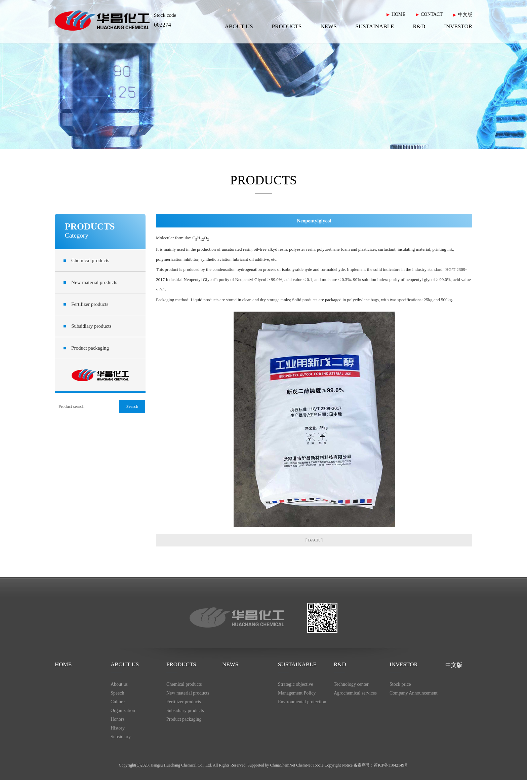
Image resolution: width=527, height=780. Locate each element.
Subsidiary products (87, 326)
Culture (118, 701)
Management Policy (297, 693)
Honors (117, 719)
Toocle (318, 765)
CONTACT (432, 14)
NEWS (328, 26)
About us (119, 684)
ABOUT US (239, 26)
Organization (123, 710)
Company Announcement (414, 693)
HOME (398, 14)
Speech (117, 693)
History (118, 728)
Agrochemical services (355, 693)
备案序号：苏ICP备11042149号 (381, 765)
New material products (90, 282)
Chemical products (86, 260)
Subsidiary (121, 736)
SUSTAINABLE (375, 26)
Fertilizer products (85, 304)
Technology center (351, 684)
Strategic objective (295, 684)
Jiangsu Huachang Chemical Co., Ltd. (181, 765)
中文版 (465, 14)
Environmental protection (302, 701)
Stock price (400, 684)
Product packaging (86, 348)
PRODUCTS (287, 26)
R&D (419, 26)
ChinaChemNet (282, 765)
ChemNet (304, 765)
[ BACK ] (314, 539)
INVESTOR (458, 26)
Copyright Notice (339, 765)
